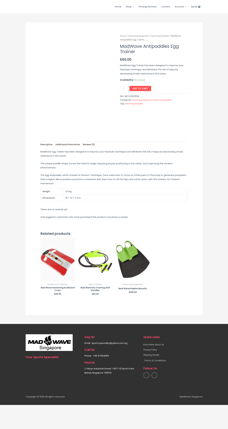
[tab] (47, 165)
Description (47, 165)
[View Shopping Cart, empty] (195, 6)
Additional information (70, 165)
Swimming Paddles (161, 36)
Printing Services (148, 6)
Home (118, 6)
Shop (128, 6)
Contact (165, 6)
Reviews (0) (93, 165)
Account (179, 6)
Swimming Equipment (139, 36)
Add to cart (141, 88)
